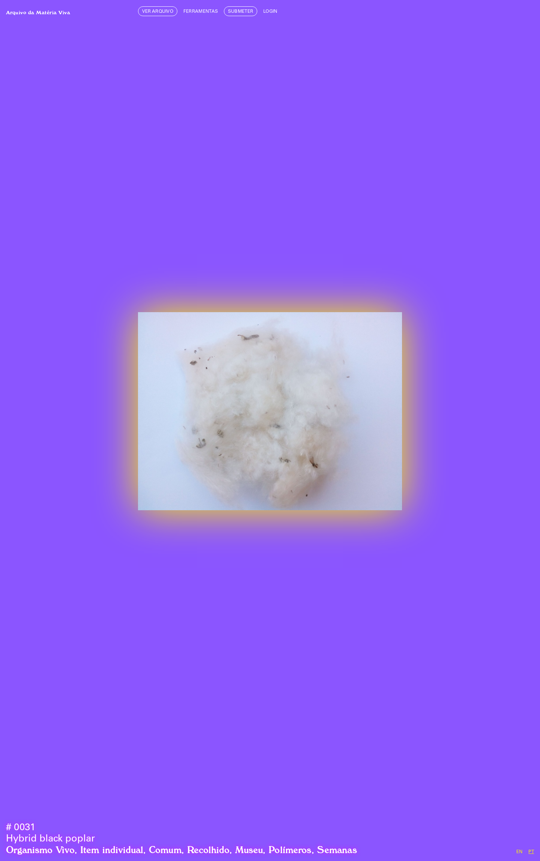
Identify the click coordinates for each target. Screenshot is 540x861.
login (270, 11)
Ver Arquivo (158, 11)
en (519, 852)
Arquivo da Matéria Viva (38, 11)
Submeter (241, 11)
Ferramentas (200, 11)
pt (531, 852)
